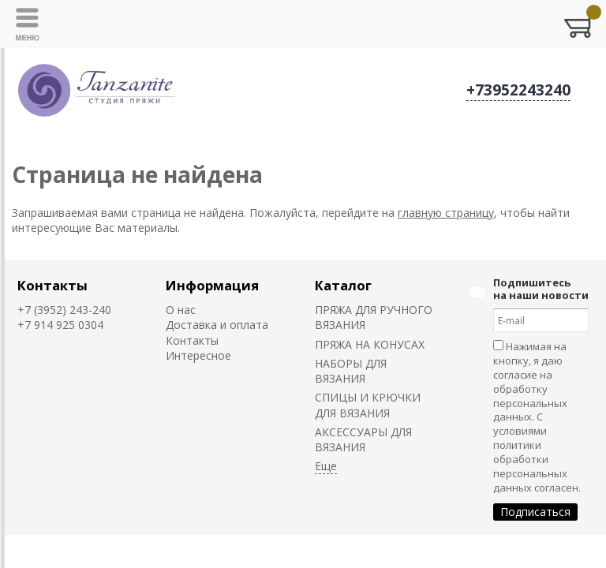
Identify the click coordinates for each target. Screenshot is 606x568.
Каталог (343, 285)
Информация (212, 285)
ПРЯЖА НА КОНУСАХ (370, 344)
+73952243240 (518, 90)
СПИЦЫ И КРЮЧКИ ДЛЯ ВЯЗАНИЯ (368, 405)
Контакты (52, 285)
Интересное (198, 355)
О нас (181, 309)
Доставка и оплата (217, 324)
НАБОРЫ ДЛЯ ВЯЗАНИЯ (351, 371)
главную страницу (446, 212)
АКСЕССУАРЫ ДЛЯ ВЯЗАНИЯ (363, 439)
